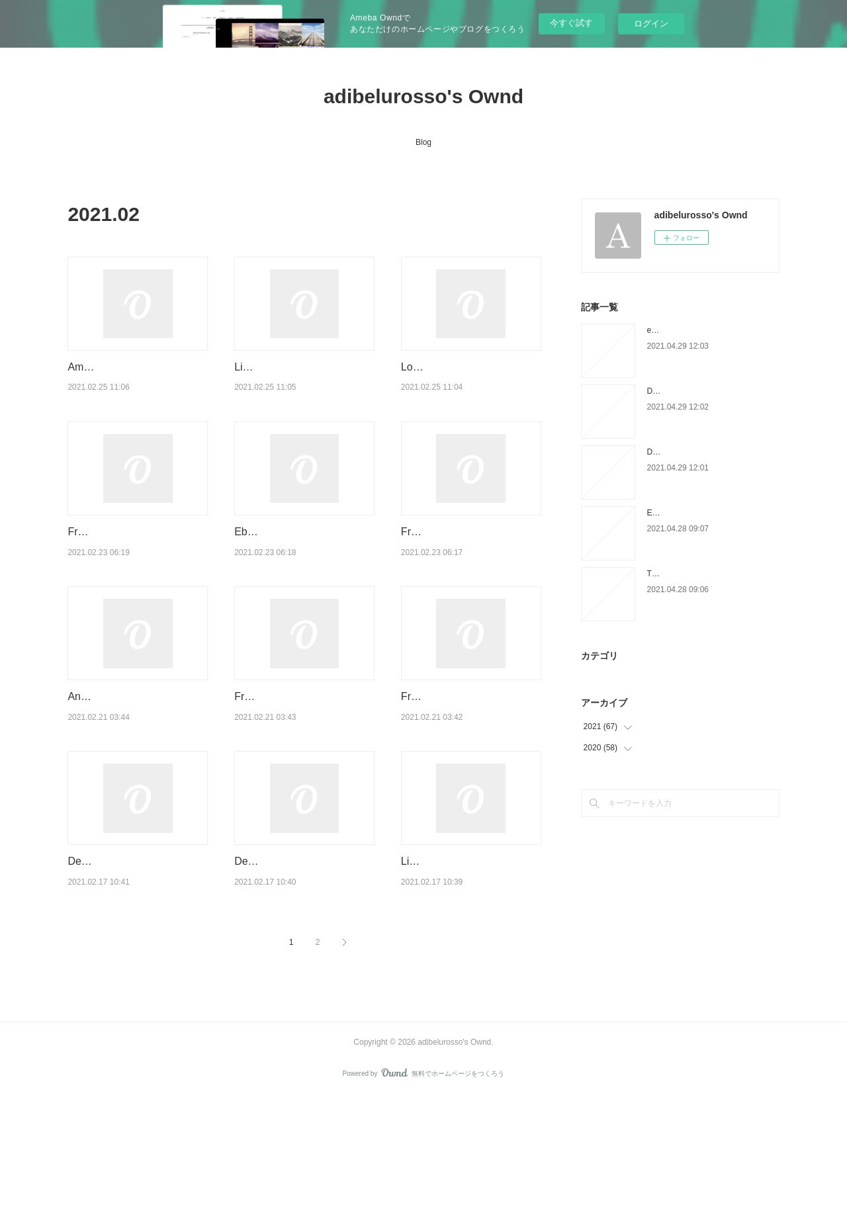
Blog (423, 142)
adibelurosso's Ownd (423, 96)
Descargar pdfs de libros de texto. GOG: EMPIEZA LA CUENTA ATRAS (299, 979)
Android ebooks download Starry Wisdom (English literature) (128, 780)
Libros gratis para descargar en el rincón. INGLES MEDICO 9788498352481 (300, 383)
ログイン (651, 23)
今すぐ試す (571, 23)
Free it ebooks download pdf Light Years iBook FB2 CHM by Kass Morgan (467, 780)
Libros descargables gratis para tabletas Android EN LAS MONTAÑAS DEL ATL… (469, 979)
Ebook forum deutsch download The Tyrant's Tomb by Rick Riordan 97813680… (302, 582)
